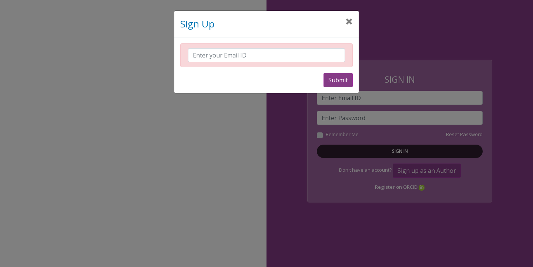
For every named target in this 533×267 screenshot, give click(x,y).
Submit (338, 80)
